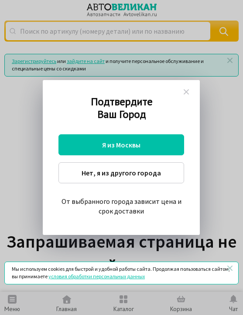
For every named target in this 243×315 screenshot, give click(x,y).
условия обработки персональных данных (96, 276)
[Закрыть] (230, 268)
